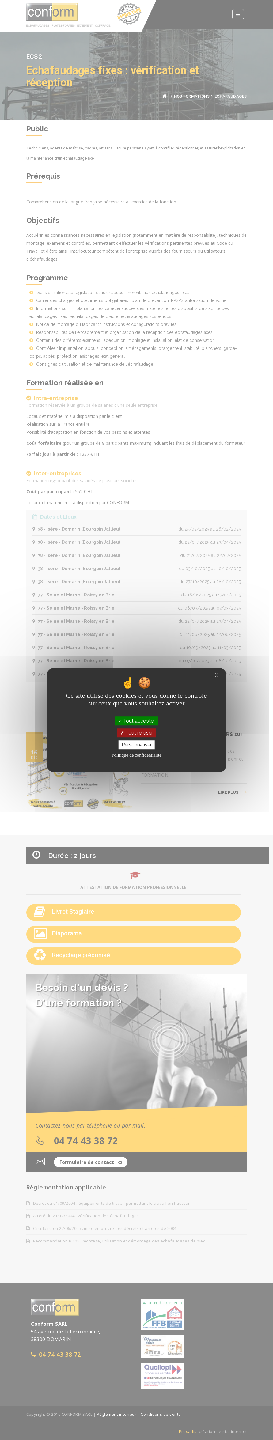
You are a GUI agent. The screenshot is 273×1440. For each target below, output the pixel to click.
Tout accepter (136, 721)
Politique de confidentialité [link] (136, 755)
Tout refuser (136, 733)
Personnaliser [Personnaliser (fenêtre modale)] (137, 745)
